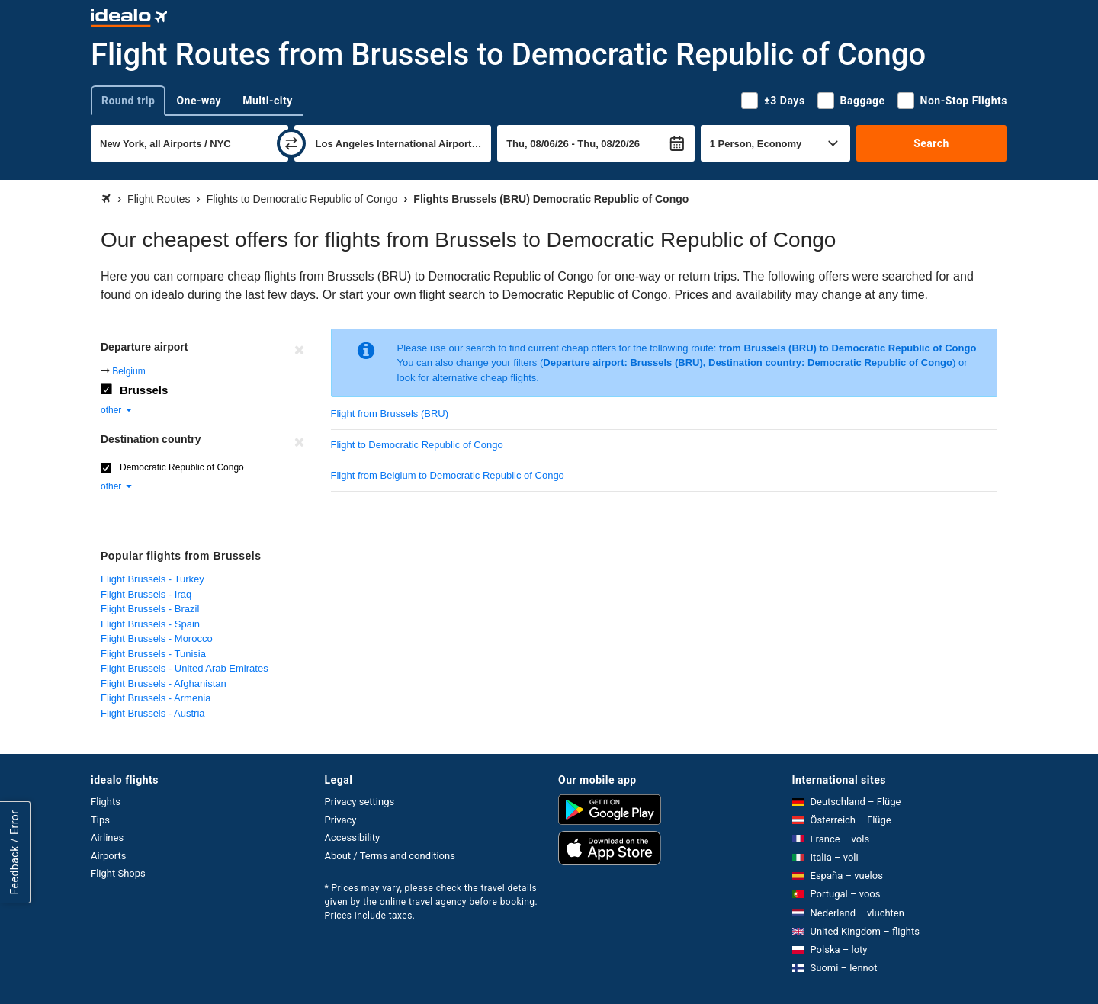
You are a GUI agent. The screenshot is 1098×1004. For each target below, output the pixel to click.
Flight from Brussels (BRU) (390, 413)
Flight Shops (118, 873)
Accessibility (352, 837)
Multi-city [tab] (267, 101)
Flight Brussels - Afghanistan (163, 683)
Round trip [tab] (128, 101)
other (117, 410)
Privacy (341, 820)
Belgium (128, 371)
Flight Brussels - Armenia (156, 698)
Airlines (107, 837)
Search (931, 143)
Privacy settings (360, 801)
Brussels (144, 389)
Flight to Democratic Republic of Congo (417, 445)
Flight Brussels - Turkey (152, 579)
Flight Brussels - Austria (153, 713)
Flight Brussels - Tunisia (153, 653)
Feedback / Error (14, 852)
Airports (108, 855)
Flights (105, 801)
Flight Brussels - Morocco (157, 638)
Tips (100, 820)
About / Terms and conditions (390, 855)
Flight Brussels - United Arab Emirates (184, 668)
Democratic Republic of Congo (182, 467)
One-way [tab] (198, 101)
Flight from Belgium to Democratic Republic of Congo (447, 475)
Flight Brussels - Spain (150, 624)
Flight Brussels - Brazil (150, 608)
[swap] (291, 143)
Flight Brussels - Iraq (146, 594)
